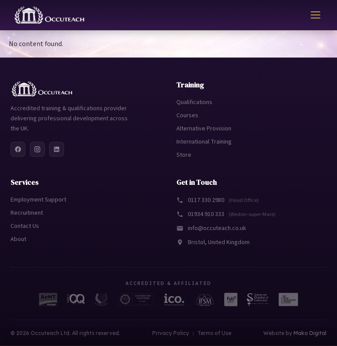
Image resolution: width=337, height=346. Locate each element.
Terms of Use (214, 333)
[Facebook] (18, 149)
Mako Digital (310, 333)
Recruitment (27, 213)
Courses (187, 115)
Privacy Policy (170, 333)
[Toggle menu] (315, 15)
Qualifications (194, 102)
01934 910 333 (226, 214)
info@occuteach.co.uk (211, 228)
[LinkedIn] (56, 149)
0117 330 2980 (217, 200)
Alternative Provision (203, 128)
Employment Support (38, 199)
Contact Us (25, 226)
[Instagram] (37, 149)
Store (183, 155)
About (18, 239)
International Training (204, 141)
